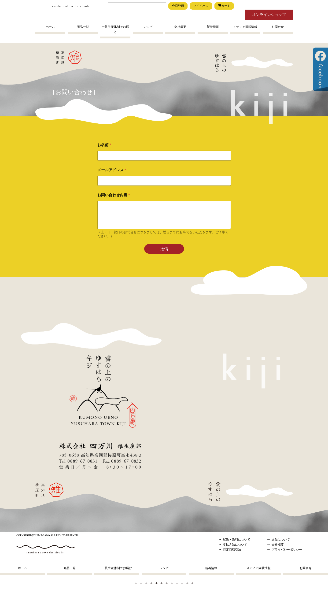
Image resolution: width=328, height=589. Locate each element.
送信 (164, 249)
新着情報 (213, 27)
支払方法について (235, 544)
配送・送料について (236, 539)
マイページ (201, 5)
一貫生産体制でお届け (115, 29)
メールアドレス (111, 170)
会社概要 (180, 27)
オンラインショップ (269, 15)
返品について (281, 539)
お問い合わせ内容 (113, 195)
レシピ (147, 27)
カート (224, 5)
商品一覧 (83, 27)
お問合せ (278, 27)
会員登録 (178, 5)
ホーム (50, 27)
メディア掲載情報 (245, 27)
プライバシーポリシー (287, 549)
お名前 (104, 145)
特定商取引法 (232, 549)
